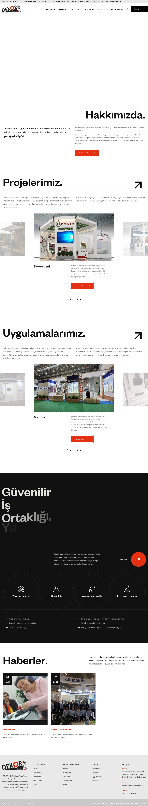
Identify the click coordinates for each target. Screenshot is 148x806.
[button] (67, 299)
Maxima (39, 417)
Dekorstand (42, 266)
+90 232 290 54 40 (129, 794)
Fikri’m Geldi (9, 733)
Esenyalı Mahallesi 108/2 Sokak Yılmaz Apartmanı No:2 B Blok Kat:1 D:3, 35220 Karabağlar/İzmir (134, 774)
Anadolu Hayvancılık (61, 733)
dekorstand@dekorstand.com (133, 785)
